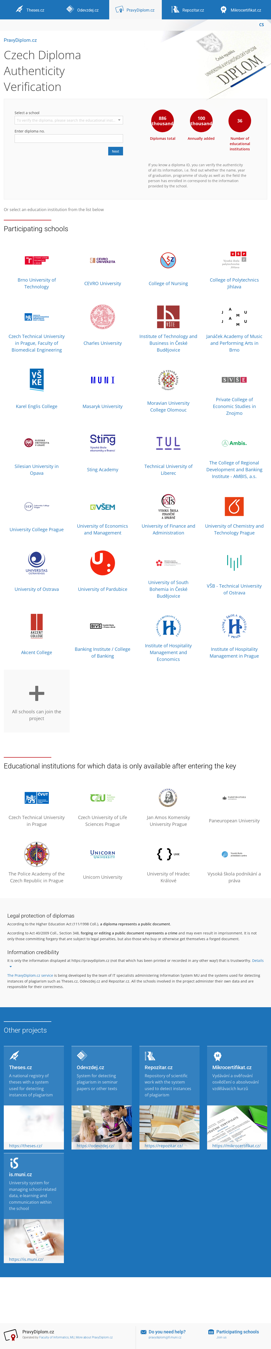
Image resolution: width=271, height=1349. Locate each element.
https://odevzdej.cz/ (95, 1146)
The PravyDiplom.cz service (30, 975)
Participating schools (237, 1331)
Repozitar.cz (159, 1067)
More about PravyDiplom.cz (94, 1337)
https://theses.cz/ (25, 1146)
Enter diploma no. (30, 131)
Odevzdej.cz (90, 1067)
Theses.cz (20, 1067)
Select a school (27, 112)
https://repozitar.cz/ (164, 1146)
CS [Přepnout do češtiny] (261, 24)
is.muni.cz (20, 1174)
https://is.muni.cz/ (26, 1259)
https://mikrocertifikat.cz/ (236, 1146)
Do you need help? (167, 1331)
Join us (221, 1337)
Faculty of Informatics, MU (56, 1337)
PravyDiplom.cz (20, 40)
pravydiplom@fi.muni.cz (165, 1337)
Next (115, 151)
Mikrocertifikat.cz (232, 1067)
